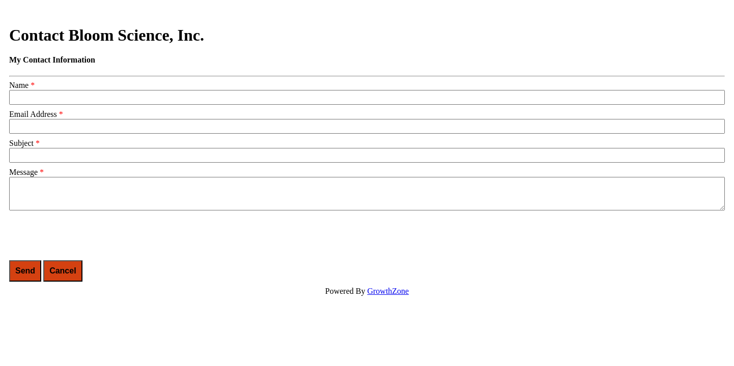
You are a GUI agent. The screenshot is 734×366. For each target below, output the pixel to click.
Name (19, 85)
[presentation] (86, 235)
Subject (21, 143)
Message (23, 172)
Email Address (33, 114)
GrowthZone (388, 291)
